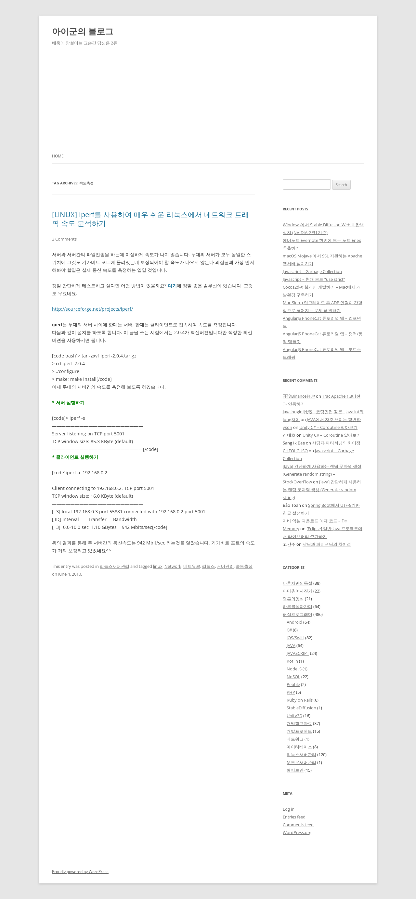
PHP (291, 692)
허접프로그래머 (297, 614)
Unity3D (294, 715)
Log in (288, 809)
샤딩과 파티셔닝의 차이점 (336, 443)
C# (289, 630)
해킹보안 (295, 770)
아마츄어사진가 (297, 591)
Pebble (293, 684)
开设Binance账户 (299, 396)
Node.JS (294, 669)
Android (294, 622)
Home (58, 156)
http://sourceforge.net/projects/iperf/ (92, 309)
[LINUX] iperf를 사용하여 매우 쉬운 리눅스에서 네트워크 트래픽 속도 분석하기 (150, 218)
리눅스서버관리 (114, 566)
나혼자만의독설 (297, 583)
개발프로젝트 (299, 731)
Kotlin (292, 661)
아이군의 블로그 (82, 31)
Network (172, 566)
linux (157, 566)
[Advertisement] (208, 100)
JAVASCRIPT (298, 653)
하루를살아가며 (297, 606)
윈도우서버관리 (301, 762)
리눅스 (208, 566)
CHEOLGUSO (295, 451)
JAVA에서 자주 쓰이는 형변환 (334, 419)
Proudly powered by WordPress (80, 871)
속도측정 (244, 566)
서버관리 (225, 566)
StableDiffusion (301, 708)
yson (287, 427)
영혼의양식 (293, 599)
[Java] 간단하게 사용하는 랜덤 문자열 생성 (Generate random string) (322, 489)
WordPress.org (297, 832)
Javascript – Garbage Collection (312, 271)
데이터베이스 (299, 747)
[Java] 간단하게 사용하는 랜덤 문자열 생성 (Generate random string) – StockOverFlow (322, 474)
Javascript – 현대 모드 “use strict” (314, 279)
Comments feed (298, 825)
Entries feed (294, 817)
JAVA (291, 645)
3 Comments (64, 239)
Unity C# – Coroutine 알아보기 (328, 427)
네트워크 (191, 566)
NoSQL (293, 677)
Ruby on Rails (300, 700)
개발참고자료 (299, 723)
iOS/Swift (295, 638)
